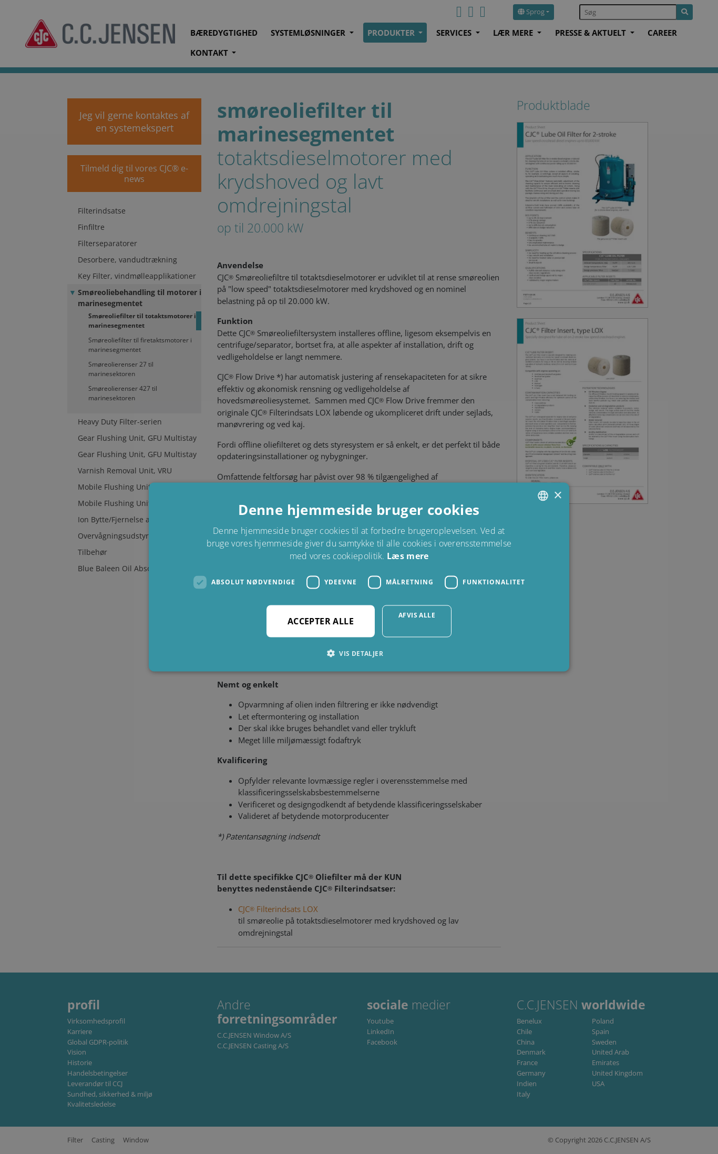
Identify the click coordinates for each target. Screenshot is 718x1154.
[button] (359, 652)
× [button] (557, 495)
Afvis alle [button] (416, 614)
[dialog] (359, 577)
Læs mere (407, 555)
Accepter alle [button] (321, 620)
